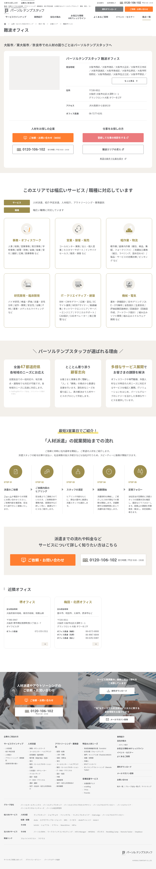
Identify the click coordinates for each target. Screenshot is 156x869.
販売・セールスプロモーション (40, 764)
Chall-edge (96, 815)
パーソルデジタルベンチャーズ (32, 808)
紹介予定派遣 (10, 751)
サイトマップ (146, 786)
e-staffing (87, 786)
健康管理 (60, 780)
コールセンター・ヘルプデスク (40, 751)
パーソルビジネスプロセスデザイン (77, 805)
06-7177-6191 (95, 113)
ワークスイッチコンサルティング (60, 831)
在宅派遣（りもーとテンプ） (94, 751)
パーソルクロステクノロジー (104, 805)
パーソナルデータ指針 (52, 859)
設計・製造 (33, 777)
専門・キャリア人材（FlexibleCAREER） (98, 755)
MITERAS (91, 831)
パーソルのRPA (39, 831)
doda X (95, 820)
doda (36, 820)
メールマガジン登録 (119, 719)
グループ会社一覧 (131, 786)
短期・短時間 (88, 758)
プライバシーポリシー (33, 859)
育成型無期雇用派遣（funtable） (95, 748)
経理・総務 (60, 751)
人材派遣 (8, 748)
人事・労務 (60, 754)
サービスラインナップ (15, 16)
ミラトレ (55, 825)
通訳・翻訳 (33, 783)
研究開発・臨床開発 (36, 755)
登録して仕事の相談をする (112, 137)
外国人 (86, 761)
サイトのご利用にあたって (13, 859)
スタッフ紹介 (123, 745)
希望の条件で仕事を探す (111, 158)
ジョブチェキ (53, 815)
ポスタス (100, 831)
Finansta (87, 793)
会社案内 (100, 3)
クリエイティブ (34, 773)
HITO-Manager (80, 831)
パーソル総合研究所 (54, 808)
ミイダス (72, 820)
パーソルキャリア (124, 805)
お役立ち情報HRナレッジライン (77, 17)
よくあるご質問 (101, 16)
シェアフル (45, 825)
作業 (58, 777)
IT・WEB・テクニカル (37, 780)
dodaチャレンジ (84, 820)
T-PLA (86, 790)
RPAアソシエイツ (90, 764)
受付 (31, 761)
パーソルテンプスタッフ (52, 805)
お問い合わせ (122, 779)
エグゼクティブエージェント (51, 820)
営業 (31, 767)
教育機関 (60, 786)
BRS (65, 820)
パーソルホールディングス (31, 805)
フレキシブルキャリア (81, 815)
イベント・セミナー (125, 16)
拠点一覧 (146, 16)
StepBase (138, 831)
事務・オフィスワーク (37, 748)
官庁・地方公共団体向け (65, 783)
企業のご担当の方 (28, 3)
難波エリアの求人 (111, 149)
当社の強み (55, 16)
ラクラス (41, 838)
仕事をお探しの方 (11, 3)
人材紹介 (8, 755)
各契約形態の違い (11, 763)
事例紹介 (38, 16)
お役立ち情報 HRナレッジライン (130, 748)
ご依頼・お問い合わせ (139, 9)
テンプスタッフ (40, 815)
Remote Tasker (126, 831)
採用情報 (110, 3)
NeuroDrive (65, 825)
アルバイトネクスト (28, 838)
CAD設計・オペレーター (38, 770)
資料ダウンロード (109, 9)
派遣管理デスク (89, 783)
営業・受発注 (61, 758)
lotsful (36, 825)
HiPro (74, 825)
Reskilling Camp (112, 831)
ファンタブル (65, 815)
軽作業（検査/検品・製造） (39, 758)
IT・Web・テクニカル (64, 770)
